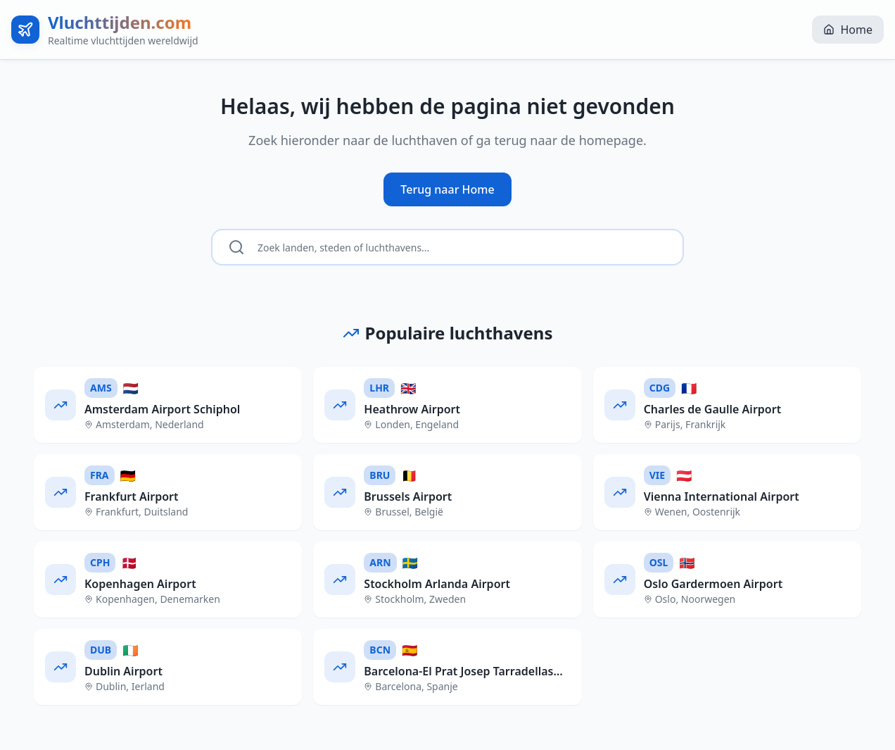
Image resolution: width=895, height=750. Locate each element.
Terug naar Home (447, 189)
